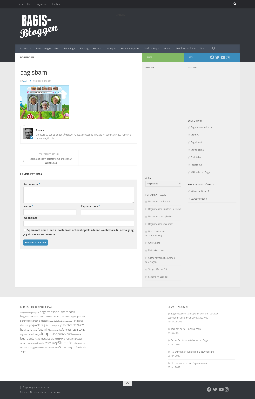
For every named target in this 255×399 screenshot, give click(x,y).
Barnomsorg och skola (47, 48)
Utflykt (212, 48)
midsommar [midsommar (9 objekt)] (59, 339)
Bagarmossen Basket (159, 201)
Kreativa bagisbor (130, 48)
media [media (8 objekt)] (37, 339)
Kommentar (31, 184)
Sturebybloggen (199, 198)
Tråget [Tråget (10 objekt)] (23, 351)
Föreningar (70, 48)
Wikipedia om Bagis (200, 172)
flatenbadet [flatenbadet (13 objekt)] (68, 325)
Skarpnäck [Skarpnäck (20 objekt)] (66, 343)
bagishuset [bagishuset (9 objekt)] (80, 316)
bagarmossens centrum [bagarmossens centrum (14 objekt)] (34, 316)
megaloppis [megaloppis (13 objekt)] (47, 338)
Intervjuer (111, 48)
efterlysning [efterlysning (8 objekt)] (25, 325)
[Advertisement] (175, 25)
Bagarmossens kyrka (201, 127)
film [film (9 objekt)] (47, 325)
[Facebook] (212, 57)
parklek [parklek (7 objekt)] (23, 343)
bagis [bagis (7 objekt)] (73, 317)
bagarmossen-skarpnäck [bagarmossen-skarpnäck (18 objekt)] (57, 312)
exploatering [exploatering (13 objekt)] (37, 325)
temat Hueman (53, 392)
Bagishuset (196, 142)
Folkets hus (196, 164)
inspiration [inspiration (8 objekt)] (54, 330)
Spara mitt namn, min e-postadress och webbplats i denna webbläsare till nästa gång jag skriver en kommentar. (78, 232)
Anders (27, 81)
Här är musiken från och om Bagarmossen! (192, 351)
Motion (167, 48)
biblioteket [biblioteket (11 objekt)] (44, 320)
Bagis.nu (195, 134)
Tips (202, 48)
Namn (28, 206)
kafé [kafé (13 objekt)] (61, 329)
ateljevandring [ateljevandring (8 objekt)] (26, 312)
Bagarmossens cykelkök (160, 216)
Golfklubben (154, 242)
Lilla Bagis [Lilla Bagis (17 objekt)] (34, 334)
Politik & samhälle (185, 48)
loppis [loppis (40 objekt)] (47, 334)
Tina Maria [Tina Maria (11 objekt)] (81, 347)
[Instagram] (228, 57)
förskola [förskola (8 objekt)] (33, 330)
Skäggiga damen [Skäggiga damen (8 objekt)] (36, 348)
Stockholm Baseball (158, 276)
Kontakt (56, 4)
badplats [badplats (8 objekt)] (35, 312)
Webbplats (30, 218)
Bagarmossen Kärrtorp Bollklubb (164, 209)
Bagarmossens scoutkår (160, 224)
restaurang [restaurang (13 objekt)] (51, 343)
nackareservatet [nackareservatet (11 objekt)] (74, 338)
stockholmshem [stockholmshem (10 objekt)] (51, 347)
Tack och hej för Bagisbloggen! (186, 328)
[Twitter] (217, 57)
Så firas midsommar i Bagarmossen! (189, 363)
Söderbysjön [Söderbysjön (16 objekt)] (67, 347)
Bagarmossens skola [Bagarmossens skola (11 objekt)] (59, 316)
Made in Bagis (151, 48)
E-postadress (90, 206)
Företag (84, 48)
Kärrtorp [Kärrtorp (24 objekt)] (78, 329)
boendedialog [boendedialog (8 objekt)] (55, 321)
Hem (20, 4)
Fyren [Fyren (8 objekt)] (27, 330)
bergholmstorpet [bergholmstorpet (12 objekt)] (29, 320)
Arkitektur (25, 48)
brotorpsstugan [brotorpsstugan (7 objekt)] (67, 321)
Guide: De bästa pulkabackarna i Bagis (189, 340)
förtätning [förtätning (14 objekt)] (44, 329)
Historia (97, 48)
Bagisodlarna (197, 149)
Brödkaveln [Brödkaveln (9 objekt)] (78, 321)
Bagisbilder (41, 4)
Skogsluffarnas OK (157, 269)
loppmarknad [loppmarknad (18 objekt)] (62, 334)
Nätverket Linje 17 (200, 191)
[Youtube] (222, 57)
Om (29, 4)
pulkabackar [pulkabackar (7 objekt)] (30, 343)
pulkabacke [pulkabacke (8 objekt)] (39, 343)
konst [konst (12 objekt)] (68, 329)
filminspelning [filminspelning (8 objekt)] (55, 325)
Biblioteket (196, 157)
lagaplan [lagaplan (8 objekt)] (23, 335)
